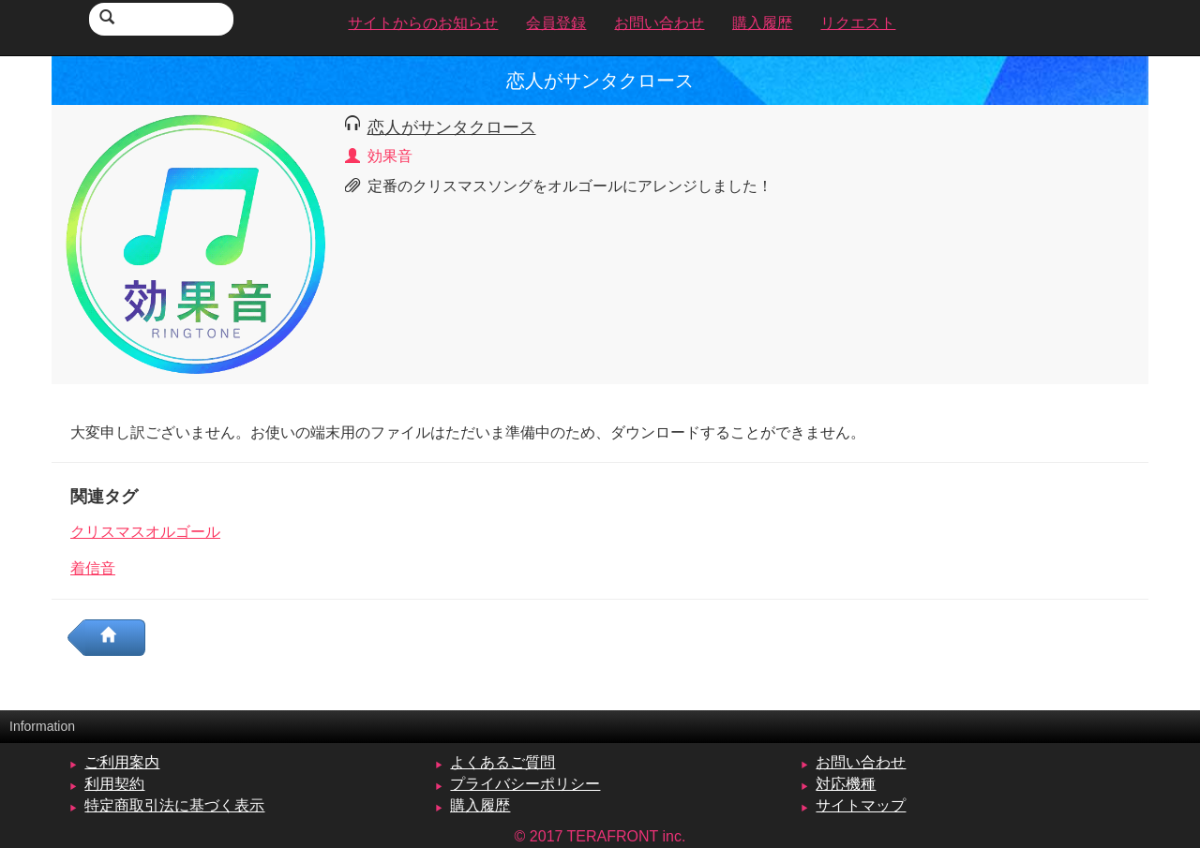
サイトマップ (861, 805)
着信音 (92, 568)
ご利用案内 (121, 762)
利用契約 (114, 784)
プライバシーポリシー (525, 784)
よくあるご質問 (502, 762)
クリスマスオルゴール (145, 532)
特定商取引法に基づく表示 (174, 805)
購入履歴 (480, 805)
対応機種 (846, 784)
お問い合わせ (861, 762)
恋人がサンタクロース (452, 127)
